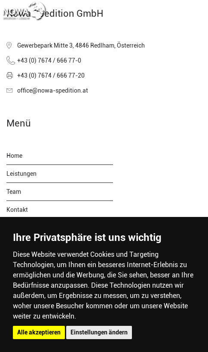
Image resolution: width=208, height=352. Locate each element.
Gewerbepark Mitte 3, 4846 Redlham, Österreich (81, 45)
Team (13, 191)
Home (14, 155)
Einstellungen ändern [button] (99, 332)
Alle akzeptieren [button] (39, 332)
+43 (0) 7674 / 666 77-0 (49, 60)
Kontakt (17, 209)
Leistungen (21, 173)
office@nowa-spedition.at (52, 90)
